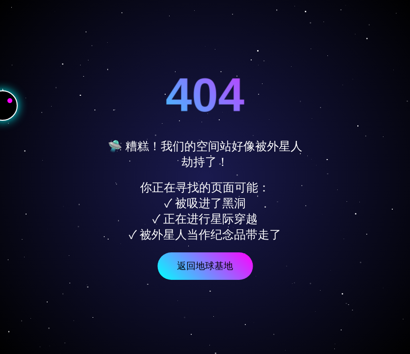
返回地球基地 (205, 266)
